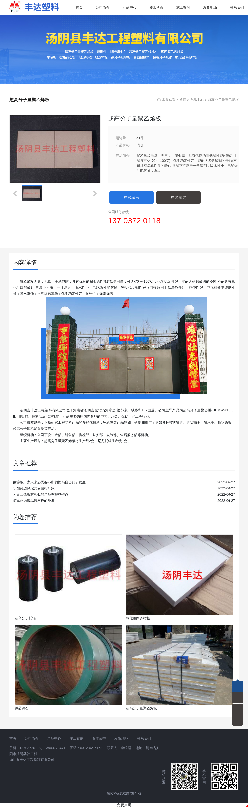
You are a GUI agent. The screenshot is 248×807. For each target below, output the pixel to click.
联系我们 (144, 738)
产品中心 (197, 100)
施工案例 (76, 738)
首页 (182, 100)
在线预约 (178, 197)
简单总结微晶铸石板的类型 (34, 501)
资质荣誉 (99, 738)
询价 (140, 145)
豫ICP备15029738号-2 (124, 793)
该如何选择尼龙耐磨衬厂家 (34, 488)
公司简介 (31, 738)
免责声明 (124, 805)
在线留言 (131, 197)
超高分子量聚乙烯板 (223, 100)
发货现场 (121, 738)
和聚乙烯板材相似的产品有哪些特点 (40, 494)
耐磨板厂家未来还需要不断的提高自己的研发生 (49, 482)
